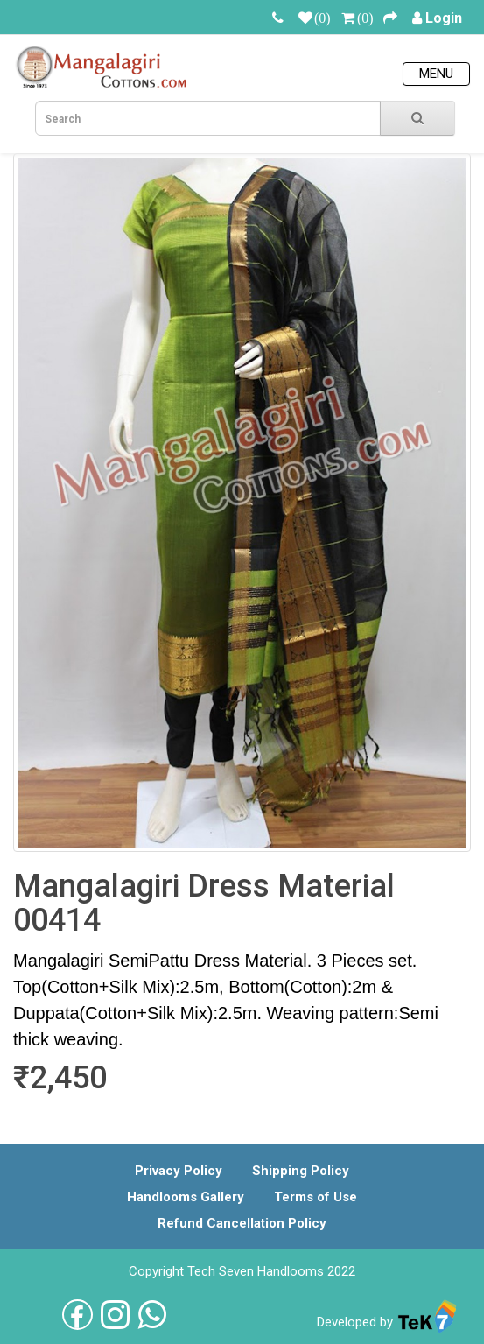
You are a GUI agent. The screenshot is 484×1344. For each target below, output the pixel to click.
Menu (436, 73)
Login (443, 18)
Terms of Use (315, 1197)
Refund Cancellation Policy (242, 1223)
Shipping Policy (300, 1171)
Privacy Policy (178, 1171)
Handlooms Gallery (185, 1197)
